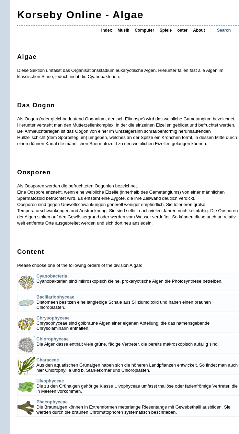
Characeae (47, 359)
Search (224, 30)
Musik (123, 30)
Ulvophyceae (50, 380)
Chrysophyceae (53, 318)
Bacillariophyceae (55, 297)
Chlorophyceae (52, 338)
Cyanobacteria (51, 276)
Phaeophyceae (52, 401)
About (199, 30)
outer (182, 30)
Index (106, 30)
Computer (144, 30)
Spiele (166, 30)
